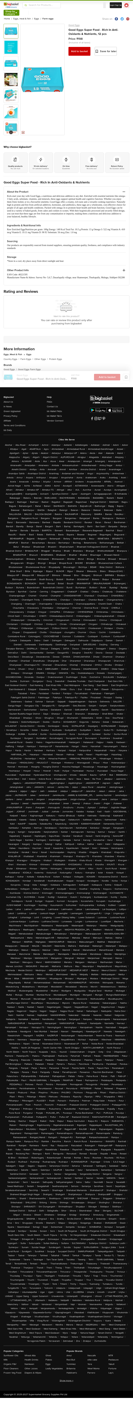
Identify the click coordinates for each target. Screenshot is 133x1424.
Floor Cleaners (11, 1368)
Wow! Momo (93, 1368)
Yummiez (71, 1364)
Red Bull (70, 1359)
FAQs (49, 401)
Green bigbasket (12, 411)
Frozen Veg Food (12, 1372)
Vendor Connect (55, 420)
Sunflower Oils (11, 1355)
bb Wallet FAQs (54, 411)
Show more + (66, 1380)
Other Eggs (41, 359)
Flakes (49, 1359)
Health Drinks (31, 1359)
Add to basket (79, 51)
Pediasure (113, 1359)
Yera (89, 1364)
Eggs (48, 1364)
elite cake (92, 1359)
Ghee (48, 1355)
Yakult (111, 1364)
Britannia (70, 1368)
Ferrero (91, 1372)
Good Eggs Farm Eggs (29, 369)
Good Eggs (74, 25)
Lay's (111, 1372)
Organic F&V (10, 1364)
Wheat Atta (30, 1355)
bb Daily (8, 430)
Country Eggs (11, 359)
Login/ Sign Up (116, 5)
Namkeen (29, 1364)
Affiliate (7, 420)
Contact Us (52, 406)
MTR (110, 1355)
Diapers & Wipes (33, 1372)
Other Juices (31, 1368)
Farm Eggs (26, 359)
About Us (8, 401)
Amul (69, 1355)
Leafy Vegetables (54, 1368)
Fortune (112, 1368)
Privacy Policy (10, 416)
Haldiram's (71, 1372)
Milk (6, 1359)
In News (8, 406)
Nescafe (91, 1355)
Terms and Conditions (15, 425)
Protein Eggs (55, 359)
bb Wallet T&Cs (54, 416)
